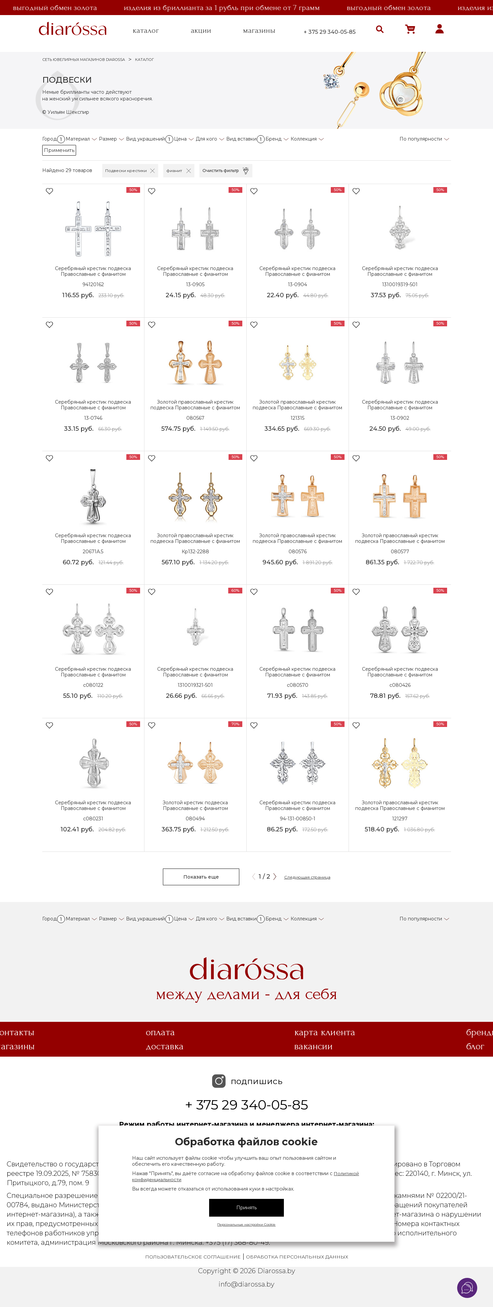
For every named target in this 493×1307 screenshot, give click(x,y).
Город (53, 139)
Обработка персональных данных (297, 1257)
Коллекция (304, 139)
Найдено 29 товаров (67, 170)
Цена (180, 139)
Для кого (206, 139)
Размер (108, 139)
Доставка (165, 1046)
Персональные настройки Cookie (246, 1224)
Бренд (273, 139)
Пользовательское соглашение (193, 1257)
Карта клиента (324, 1032)
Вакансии (313, 1046)
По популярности (420, 139)
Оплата (160, 1032)
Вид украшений (149, 139)
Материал (78, 139)
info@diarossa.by (246, 1284)
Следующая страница (307, 877)
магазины (259, 30)
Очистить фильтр (220, 170)
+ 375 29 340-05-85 (330, 32)
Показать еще (201, 877)
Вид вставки (245, 139)
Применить (59, 150)
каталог (146, 30)
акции (201, 30)
